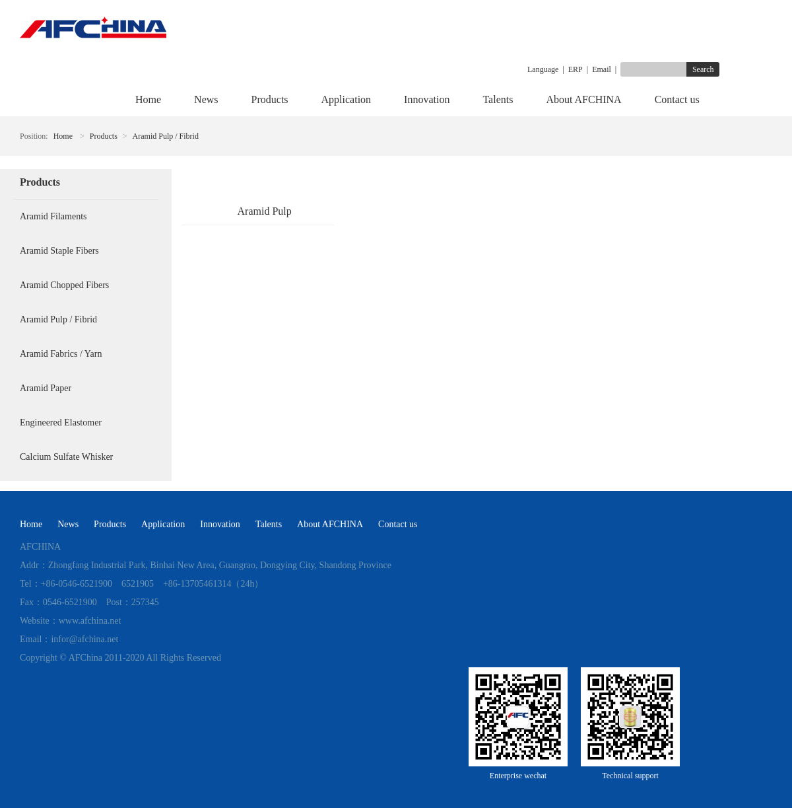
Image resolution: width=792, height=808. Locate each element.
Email (601, 69)
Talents (497, 99)
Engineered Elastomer (61, 422)
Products (269, 99)
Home (148, 99)
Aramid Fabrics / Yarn (61, 354)
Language (542, 69)
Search (703, 69)
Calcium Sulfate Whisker (66, 457)
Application (346, 99)
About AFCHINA (583, 99)
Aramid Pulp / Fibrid (166, 136)
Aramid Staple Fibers (59, 251)
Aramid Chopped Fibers (64, 285)
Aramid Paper (45, 388)
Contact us (677, 99)
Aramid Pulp (265, 211)
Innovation (426, 99)
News (206, 99)
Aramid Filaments (53, 216)
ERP (575, 69)
